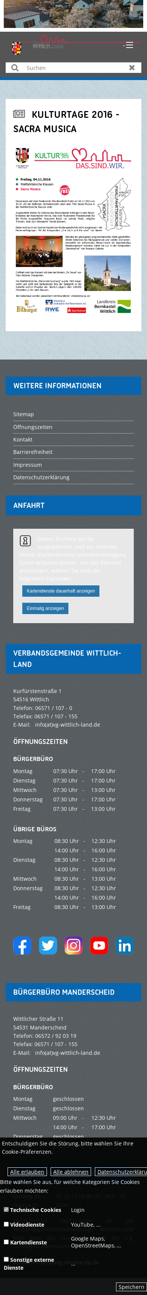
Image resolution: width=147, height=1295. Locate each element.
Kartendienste (25, 1242)
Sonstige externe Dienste (29, 1263)
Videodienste (24, 1224)
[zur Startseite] (76, 44)
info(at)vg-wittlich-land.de (67, 724)
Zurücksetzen (132, 67)
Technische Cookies (32, 1209)
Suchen (15, 67)
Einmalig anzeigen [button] (45, 608)
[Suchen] (73, 67)
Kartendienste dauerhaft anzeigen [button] (61, 591)
